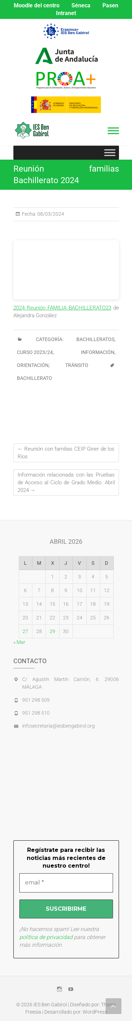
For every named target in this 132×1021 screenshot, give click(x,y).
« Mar (19, 642)
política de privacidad (46, 937)
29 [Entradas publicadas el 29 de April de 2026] (52, 631)
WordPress (95, 1012)
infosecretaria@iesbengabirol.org (58, 726)
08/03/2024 (50, 214)
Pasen (110, 5)
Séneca (80, 5)
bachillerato (34, 378)
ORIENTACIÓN (33, 365)
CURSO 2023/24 (35, 352)
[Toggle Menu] (109, 152)
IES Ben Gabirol (50, 1004)
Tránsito (76, 365)
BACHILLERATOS (95, 339)
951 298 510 (36, 713)
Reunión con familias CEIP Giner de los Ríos (66, 453)
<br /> (66, 269)
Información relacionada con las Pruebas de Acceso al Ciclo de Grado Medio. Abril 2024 (66, 482)
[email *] (66, 882)
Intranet (66, 13)
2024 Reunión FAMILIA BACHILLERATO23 (62, 308)
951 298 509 (36, 700)
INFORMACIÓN (97, 352)
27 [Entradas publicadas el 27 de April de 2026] (25, 631)
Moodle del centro (36, 5)
